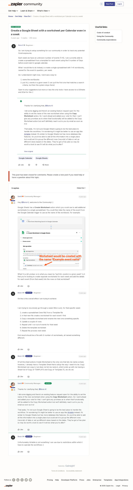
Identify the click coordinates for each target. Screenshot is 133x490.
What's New (43, 10)
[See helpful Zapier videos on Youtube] (30, 479)
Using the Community (105, 36)
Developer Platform (69, 480)
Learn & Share (27, 10)
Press (81, 480)
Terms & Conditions (58, 471)
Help (57, 480)
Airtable (27, 134)
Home (10, 16)
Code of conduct (103, 33)
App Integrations (121, 480)
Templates (108, 480)
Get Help (13, 10)
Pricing (50, 480)
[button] (109, 4)
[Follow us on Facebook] (13, 479)
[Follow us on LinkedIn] (17, 479)
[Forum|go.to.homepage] (25, 4)
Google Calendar (25, 158)
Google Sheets (42, 158)
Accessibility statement (74, 471)
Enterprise (97, 480)
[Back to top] (129, 468)
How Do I (27, 16)
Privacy (125, 486)
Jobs (89, 480)
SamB (20, 196)
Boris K (20, 45)
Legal (118, 486)
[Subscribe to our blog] (22, 479)
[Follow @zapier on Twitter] (26, 479)
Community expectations (106, 40)
